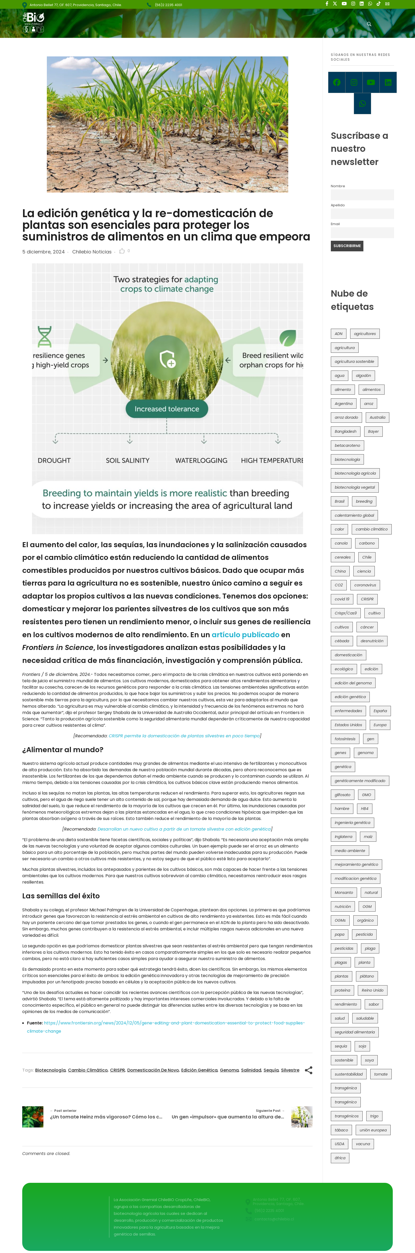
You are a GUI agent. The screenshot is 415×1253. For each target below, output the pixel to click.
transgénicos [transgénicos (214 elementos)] (347, 1116)
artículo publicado (245, 635)
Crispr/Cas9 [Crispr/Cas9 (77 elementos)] (346, 613)
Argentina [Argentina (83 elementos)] (344, 403)
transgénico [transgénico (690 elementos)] (346, 1102)
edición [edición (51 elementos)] (371, 669)
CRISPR (117, 1070)
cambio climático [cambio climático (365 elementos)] (372, 529)
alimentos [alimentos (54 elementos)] (372, 389)
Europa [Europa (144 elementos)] (380, 725)
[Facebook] (336, 82)
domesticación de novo (153, 1070)
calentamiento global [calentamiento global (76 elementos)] (354, 515)
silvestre (290, 1070)
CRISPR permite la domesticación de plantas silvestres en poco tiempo (184, 736)
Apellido (338, 205)
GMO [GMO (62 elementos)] (366, 794)
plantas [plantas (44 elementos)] (341, 976)
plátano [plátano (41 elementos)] (367, 976)
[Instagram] (354, 82)
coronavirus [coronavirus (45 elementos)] (365, 585)
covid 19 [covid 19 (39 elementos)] (342, 599)
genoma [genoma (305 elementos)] (365, 752)
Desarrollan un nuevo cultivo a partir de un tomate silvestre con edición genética (184, 829)
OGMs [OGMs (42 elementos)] (340, 920)
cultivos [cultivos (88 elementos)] (342, 627)
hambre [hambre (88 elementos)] (342, 808)
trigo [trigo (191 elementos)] (374, 1116)
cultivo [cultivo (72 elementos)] (374, 613)
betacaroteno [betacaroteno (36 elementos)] (347, 445)
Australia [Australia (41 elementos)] (377, 417)
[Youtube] (371, 82)
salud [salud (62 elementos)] (340, 1018)
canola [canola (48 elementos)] (341, 543)
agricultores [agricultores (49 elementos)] (365, 333)
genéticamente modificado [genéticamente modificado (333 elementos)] (360, 780)
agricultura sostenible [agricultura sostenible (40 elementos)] (354, 361)
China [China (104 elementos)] (340, 571)
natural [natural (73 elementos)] (371, 892)
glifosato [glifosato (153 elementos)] (342, 794)
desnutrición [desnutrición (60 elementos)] (372, 641)
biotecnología (50, 1070)
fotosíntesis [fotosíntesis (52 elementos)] (345, 739)
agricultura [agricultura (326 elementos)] (345, 347)
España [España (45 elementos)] (380, 711)
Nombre (338, 186)
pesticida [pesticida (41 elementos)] (364, 934)
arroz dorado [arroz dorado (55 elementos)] (346, 417)
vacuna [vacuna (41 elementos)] (363, 1144)
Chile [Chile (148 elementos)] (367, 557)
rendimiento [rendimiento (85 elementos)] (346, 1004)
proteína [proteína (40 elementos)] (342, 990)
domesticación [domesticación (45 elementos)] (348, 655)
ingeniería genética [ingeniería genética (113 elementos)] (352, 822)
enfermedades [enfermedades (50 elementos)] (348, 711)
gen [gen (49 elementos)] (370, 739)
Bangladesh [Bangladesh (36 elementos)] (346, 431)
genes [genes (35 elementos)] (340, 752)
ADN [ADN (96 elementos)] (338, 333)
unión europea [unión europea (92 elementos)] (373, 1130)
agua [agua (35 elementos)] (339, 375)
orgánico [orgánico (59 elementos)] (365, 920)
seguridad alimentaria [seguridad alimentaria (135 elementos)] (355, 1032)
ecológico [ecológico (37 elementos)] (344, 669)
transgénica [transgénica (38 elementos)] (346, 1088)
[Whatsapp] (362, 103)
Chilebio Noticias (92, 251)
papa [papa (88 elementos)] (339, 934)
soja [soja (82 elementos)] (362, 1046)
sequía (271, 1070)
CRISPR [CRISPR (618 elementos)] (367, 599)
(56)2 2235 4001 (168, 4)
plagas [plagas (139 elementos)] (341, 962)
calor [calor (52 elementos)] (339, 529)
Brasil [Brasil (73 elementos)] (339, 501)
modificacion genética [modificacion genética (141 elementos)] (355, 878)
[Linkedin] (388, 82)
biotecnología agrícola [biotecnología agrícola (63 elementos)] (355, 473)
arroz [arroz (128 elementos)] (368, 403)
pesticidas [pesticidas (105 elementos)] (344, 948)
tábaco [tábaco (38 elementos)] (341, 1130)
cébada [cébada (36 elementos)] (342, 641)
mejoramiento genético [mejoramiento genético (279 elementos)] (356, 864)
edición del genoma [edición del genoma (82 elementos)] (353, 683)
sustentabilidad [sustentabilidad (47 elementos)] (349, 1074)
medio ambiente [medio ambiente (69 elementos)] (350, 850)
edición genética (199, 1070)
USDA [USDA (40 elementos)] (339, 1144)
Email (335, 224)
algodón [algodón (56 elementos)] (363, 375)
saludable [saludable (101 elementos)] (365, 1018)
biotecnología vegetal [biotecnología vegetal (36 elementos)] (355, 487)
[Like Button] (122, 251)
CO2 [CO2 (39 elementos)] (339, 585)
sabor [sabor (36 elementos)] (374, 1004)
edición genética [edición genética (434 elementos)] (350, 696)
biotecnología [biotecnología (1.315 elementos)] (347, 459)
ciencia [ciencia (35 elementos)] (364, 571)
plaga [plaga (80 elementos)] (370, 948)
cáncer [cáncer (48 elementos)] (367, 627)
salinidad (251, 1070)
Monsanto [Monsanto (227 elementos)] (344, 892)
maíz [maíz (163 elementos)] (368, 836)
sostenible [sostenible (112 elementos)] (344, 1060)
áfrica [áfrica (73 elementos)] (340, 1158)
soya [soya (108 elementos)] (369, 1060)
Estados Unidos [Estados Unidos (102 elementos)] (348, 725)
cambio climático (88, 1070)
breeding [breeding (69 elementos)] (364, 501)
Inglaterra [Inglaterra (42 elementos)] (343, 836)
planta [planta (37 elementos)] (364, 962)
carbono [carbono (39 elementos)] (367, 543)
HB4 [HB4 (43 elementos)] (364, 808)
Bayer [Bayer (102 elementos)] (373, 431)
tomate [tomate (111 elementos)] (381, 1074)
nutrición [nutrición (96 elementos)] (343, 906)
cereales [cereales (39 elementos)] (343, 557)
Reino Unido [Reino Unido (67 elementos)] (373, 990)
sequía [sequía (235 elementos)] (341, 1046)
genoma (229, 1070)
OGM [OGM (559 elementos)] (367, 906)
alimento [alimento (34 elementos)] (343, 389)
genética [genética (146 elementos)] (343, 766)
